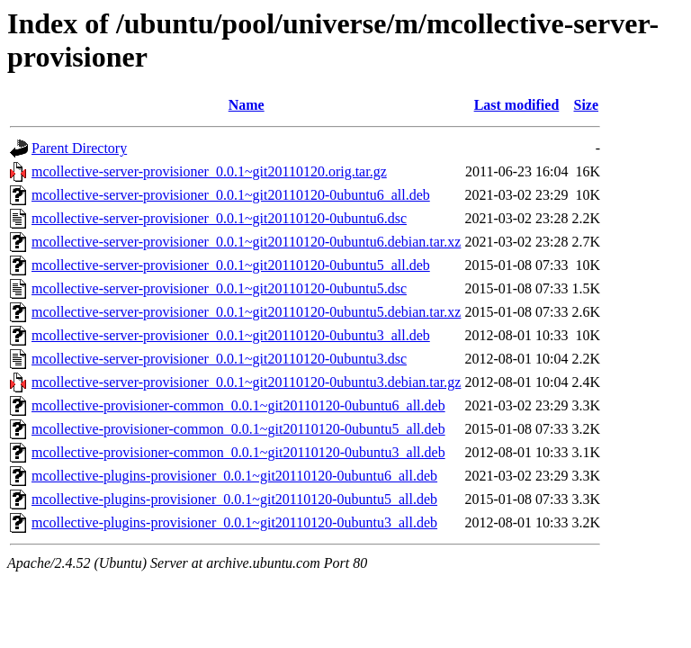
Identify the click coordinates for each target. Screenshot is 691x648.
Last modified (517, 104)
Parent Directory (79, 148)
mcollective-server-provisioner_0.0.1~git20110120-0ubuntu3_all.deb (230, 335)
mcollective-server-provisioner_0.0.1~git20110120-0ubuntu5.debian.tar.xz (246, 312)
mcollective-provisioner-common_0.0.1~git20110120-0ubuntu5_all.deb (238, 428)
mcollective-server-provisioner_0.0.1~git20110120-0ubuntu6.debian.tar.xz (246, 241)
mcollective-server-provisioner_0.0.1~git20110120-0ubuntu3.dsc (219, 358)
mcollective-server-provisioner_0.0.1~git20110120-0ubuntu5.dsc (219, 288)
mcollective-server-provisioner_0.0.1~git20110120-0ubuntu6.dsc (219, 218)
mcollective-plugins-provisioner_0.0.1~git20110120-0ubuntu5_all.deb (234, 499)
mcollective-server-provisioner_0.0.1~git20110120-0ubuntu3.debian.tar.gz (246, 382)
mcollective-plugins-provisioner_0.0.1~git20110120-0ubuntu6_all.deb (234, 475)
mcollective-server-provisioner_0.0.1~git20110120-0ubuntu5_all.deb (230, 265)
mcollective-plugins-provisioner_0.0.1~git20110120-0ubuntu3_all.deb (234, 522)
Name (247, 104)
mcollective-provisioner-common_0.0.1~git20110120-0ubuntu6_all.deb (238, 405)
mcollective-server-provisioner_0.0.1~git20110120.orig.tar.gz (209, 171)
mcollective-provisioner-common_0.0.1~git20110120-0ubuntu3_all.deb (238, 452)
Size (586, 104)
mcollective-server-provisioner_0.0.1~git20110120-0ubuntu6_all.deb (230, 194)
